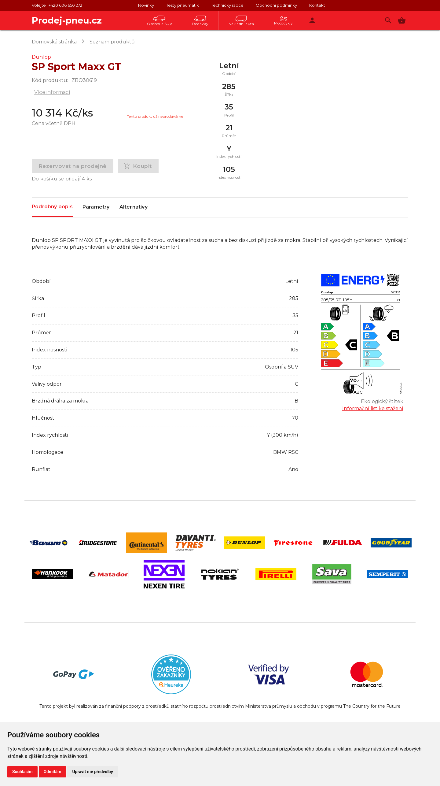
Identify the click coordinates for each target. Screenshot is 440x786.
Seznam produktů (112, 42)
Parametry (96, 207)
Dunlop (41, 57)
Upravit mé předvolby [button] (92, 771)
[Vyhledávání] (388, 20)
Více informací (52, 92)
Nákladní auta (241, 21)
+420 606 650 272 (65, 5)
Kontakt (317, 5)
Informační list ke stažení (372, 408)
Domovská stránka (54, 42)
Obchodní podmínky (276, 5)
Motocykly (283, 20)
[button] (401, 20)
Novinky (146, 5)
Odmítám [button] (52, 771)
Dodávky (200, 21)
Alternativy (133, 207)
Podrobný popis (52, 207)
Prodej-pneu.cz (67, 20)
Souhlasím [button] (22, 771)
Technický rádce (227, 5)
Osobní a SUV (159, 21)
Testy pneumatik (182, 5)
